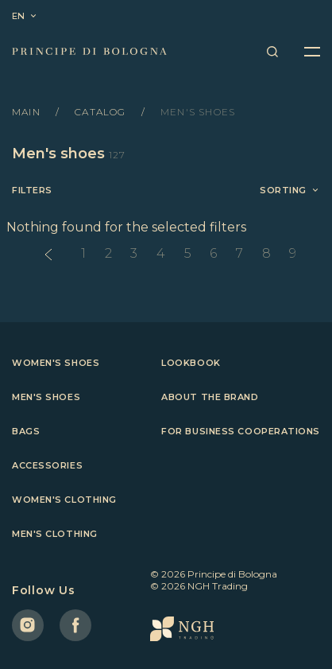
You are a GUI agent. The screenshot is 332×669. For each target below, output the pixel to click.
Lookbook (190, 362)
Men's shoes (46, 397)
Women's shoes (55, 362)
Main (28, 112)
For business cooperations (240, 431)
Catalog (102, 112)
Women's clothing (64, 499)
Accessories (47, 465)
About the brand (209, 397)
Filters (32, 190)
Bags (26, 431)
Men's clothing (55, 533)
